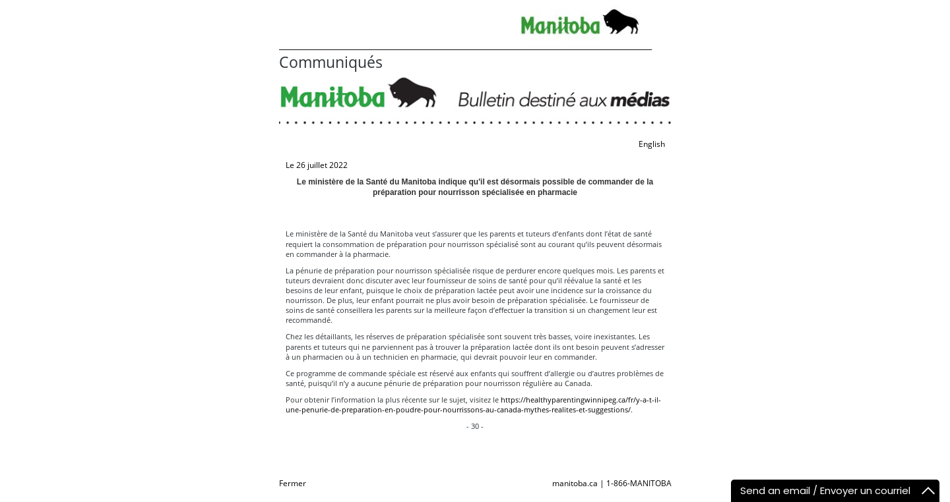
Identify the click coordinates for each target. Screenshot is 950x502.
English (652, 144)
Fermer (292, 483)
